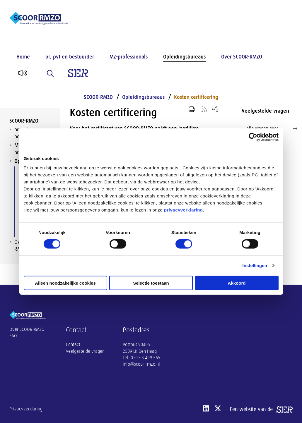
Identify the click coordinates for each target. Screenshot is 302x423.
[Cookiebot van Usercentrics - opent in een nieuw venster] (253, 137)
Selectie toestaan (151, 282)
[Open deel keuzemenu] (215, 109)
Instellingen (255, 265)
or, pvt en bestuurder (69, 57)
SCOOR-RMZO (23, 121)
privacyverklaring (183, 209)
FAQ (13, 335)
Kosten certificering (196, 97)
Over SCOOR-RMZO (241, 57)
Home (23, 57)
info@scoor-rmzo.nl (141, 364)
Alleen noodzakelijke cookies (65, 282)
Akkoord (237, 282)
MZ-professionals (129, 57)
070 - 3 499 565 (145, 357)
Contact (73, 344)
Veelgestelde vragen (85, 351)
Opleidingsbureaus (184, 57)
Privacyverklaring (25, 409)
